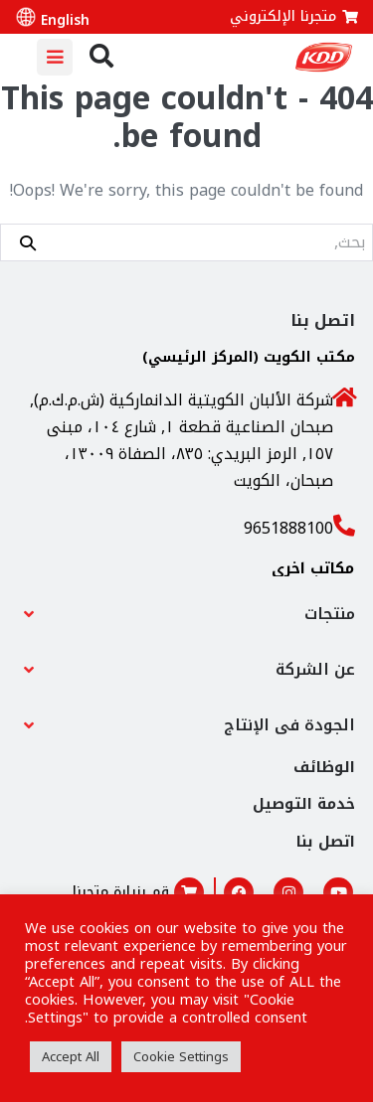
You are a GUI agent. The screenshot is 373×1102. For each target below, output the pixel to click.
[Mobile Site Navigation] (55, 57)
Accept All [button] (70, 1056)
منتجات (329, 613)
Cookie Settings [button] (181, 1056)
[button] (186, 614)
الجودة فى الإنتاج (289, 724)
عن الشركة (315, 669)
